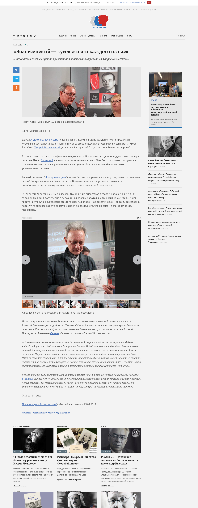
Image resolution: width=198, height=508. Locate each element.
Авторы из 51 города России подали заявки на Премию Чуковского (164, 239)
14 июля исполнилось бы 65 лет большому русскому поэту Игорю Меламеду (32, 460)
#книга (51, 412)
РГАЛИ (103, 426)
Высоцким (27, 378)
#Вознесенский (40, 412)
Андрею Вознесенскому (44, 139)
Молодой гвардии (55, 177)
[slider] (81, 264)
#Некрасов (76, 480)
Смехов (54, 333)
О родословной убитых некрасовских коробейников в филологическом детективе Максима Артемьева (74, 471)
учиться (103, 36)
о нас (129, 36)
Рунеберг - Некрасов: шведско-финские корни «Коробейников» (77, 460)
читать (73, 36)
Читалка (16, 491)
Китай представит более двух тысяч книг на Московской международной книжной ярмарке (164, 109)
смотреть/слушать (88, 36)
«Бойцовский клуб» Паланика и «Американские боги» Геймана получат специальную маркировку (163, 179)
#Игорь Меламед (20, 486)
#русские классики (64, 480)
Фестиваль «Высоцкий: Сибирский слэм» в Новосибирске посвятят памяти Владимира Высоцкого (163, 196)
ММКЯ (154, 100)
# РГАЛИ (104, 486)
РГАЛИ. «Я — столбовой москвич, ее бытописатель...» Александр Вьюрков (119, 460)
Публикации (62, 426)
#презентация (63, 412)
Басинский (47, 160)
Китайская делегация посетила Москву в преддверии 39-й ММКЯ (164, 122)
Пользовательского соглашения (132, 3)
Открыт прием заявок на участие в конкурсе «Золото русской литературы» (164, 225)
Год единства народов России (69, 491)
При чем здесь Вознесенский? (39, 404)
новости (62, 36)
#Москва (110, 486)
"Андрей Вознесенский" (47, 147)
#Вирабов (26, 412)
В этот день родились (21, 426)
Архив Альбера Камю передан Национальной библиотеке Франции (165, 152)
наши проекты (117, 36)
